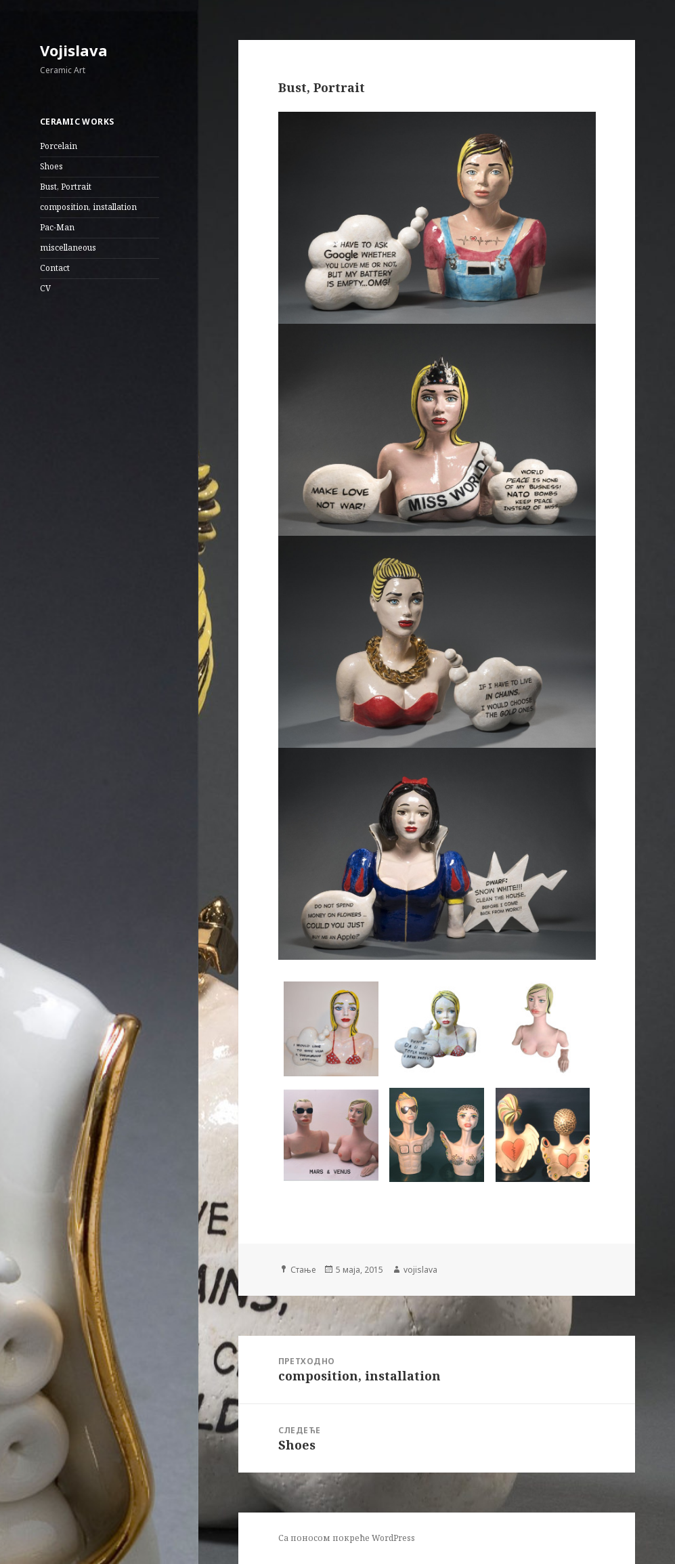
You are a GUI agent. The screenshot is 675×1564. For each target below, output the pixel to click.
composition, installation (88, 207)
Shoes (51, 166)
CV (45, 288)
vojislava (420, 1269)
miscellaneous (68, 247)
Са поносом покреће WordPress (346, 1538)
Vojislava (74, 50)
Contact (55, 268)
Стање (302, 1269)
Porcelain (58, 146)
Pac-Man (57, 227)
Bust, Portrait (65, 186)
